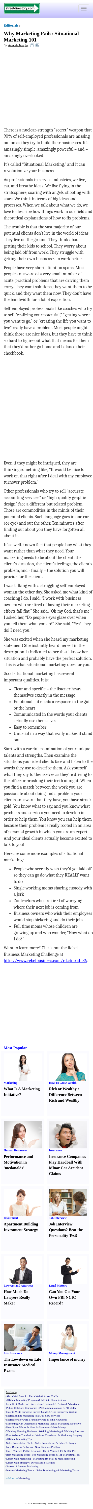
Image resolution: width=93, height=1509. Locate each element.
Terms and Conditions (57, 1503)
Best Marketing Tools (18, 1454)
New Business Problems (19, 1446)
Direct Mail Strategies (43, 1462)
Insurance (55, 1150)
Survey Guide (40, 1411)
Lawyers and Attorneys (18, 1285)
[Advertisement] (44, 87)
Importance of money (67, 1359)
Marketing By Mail (43, 1458)
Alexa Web (35, 1396)
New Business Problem (48, 1446)
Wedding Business (74, 1431)
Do (7, 1450)
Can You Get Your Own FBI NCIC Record (64, 1297)
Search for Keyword (17, 1419)
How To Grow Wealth (63, 1083)
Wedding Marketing (50, 1431)
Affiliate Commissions (53, 1399)
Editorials (11, 25)
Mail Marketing (66, 1458)
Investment (11, 1218)
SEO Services (52, 1415)
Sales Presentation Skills (19, 1442)
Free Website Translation (19, 1435)
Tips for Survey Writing (64, 1411)
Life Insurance (13, 1353)
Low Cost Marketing (17, 1403)
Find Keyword (38, 1419)
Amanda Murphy (18, 45)
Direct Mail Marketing (18, 1458)
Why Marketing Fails (28, 34)
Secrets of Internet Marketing (22, 1466)
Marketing (10, 1083)
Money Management (62, 1353)
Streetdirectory (39, 1503)
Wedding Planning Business (21, 1431)
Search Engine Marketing (20, 1415)
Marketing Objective (69, 1423)
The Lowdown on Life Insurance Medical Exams (22, 1365)
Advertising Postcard (42, 1403)
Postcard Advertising (69, 1403)
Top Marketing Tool (69, 1454)
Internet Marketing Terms (20, 1470)
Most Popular (15, 1048)
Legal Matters (58, 1285)
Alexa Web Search (16, 1396)
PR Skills (70, 1407)
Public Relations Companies (21, 1407)
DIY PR (71, 1450)
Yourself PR (56, 1450)
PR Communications (50, 1407)
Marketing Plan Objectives (20, 1423)
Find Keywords (58, 1419)
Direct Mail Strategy (17, 1462)
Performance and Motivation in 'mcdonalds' (18, 1162)
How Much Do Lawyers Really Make (17, 1297)
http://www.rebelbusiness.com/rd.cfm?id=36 (45, 960)
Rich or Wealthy (63, 1089)
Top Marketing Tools (43, 1454)
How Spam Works (16, 1427)
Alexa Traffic (51, 1396)
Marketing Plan (46, 1423)
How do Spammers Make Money (48, 1427)
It (11, 1450)
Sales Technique (67, 1442)
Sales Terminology (46, 1470)
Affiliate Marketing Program (21, 1399)
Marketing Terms (69, 1470)
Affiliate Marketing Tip (19, 1438)
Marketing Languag (71, 1435)
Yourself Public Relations (27, 1450)
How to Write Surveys (18, 1411)
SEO (38, 1415)
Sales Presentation (45, 1442)
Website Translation (46, 1435)
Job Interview (58, 1218)
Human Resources (15, 1150)
